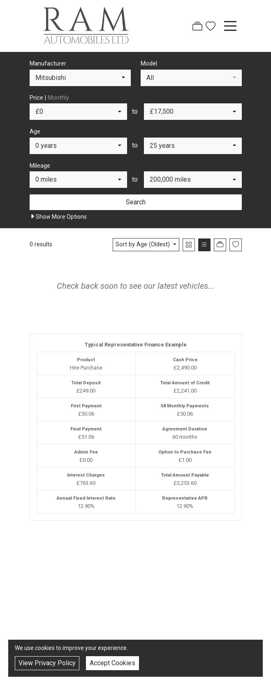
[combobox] (80, 78)
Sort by (143, 244)
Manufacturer (48, 63)
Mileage (40, 165)
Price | (49, 97)
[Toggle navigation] (230, 26)
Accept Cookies (112, 663)
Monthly (58, 97)
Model (149, 63)
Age (35, 131)
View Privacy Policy (47, 663)
